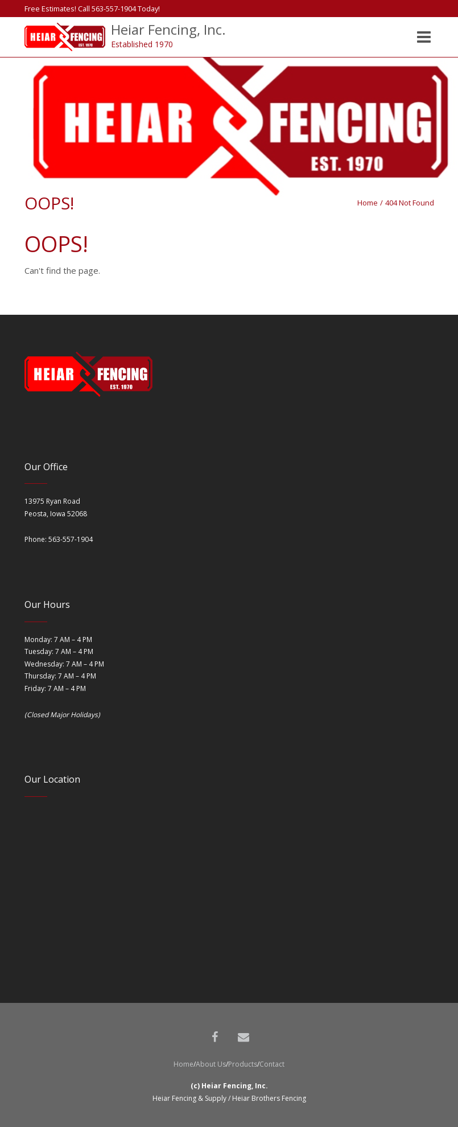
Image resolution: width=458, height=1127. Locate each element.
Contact (271, 1064)
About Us (211, 1064)
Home (367, 203)
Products (242, 1064)
